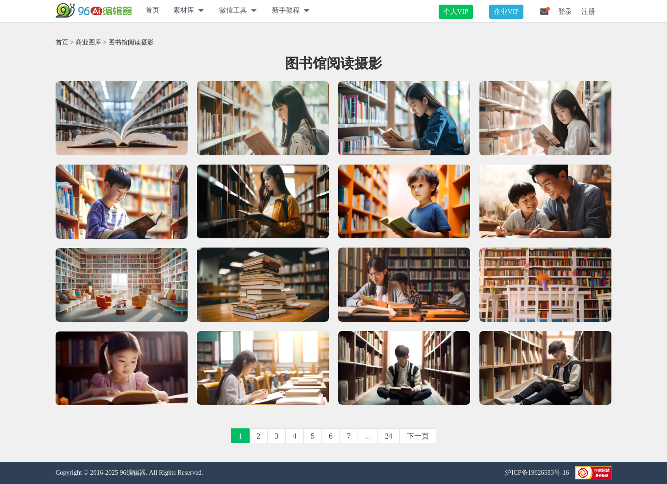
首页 (152, 10)
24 (388, 436)
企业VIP (506, 11)
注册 (588, 11)
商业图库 (88, 42)
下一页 (418, 436)
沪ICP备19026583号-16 (538, 472)
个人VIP (455, 11)
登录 (565, 11)
